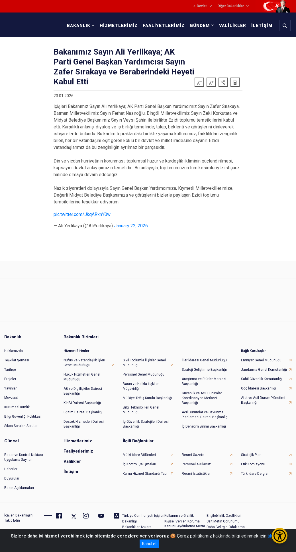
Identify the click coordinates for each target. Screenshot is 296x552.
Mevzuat (11, 398)
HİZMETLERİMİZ (119, 25)
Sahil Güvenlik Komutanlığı (262, 379)
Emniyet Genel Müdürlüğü (261, 360)
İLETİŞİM (261, 25)
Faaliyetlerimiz (78, 451)
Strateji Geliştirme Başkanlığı (204, 370)
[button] (223, 82)
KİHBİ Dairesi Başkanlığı (82, 403)
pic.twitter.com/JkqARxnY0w (82, 214)
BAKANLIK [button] (78, 25)
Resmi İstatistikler (196, 474)
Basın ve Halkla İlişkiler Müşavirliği (141, 386)
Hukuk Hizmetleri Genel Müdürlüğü (82, 376)
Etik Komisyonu (253, 464)
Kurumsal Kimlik (17, 407)
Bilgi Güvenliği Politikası (23, 416)
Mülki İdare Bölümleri (139, 455)
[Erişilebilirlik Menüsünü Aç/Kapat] (279, 535)
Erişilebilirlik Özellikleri (224, 516)
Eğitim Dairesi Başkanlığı (83, 412)
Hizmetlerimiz (78, 440)
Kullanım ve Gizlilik (179, 516)
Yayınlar (10, 388)
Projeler (10, 379)
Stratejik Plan (251, 455)
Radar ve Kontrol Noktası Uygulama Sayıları (23, 457)
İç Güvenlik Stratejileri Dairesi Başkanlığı (146, 424)
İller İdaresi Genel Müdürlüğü (204, 360)
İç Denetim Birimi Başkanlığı (204, 426)
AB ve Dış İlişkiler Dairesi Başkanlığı (83, 391)
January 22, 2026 (131, 225)
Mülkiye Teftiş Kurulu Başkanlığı (147, 398)
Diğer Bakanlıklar (231, 6)
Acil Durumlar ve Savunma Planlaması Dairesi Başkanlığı (205, 414)
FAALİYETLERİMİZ (164, 25)
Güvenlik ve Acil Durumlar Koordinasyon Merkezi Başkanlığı (202, 398)
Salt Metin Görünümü (223, 521)
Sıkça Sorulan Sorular (21, 426)
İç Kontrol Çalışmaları (139, 464)
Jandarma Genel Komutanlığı (264, 370)
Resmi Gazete (193, 455)
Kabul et (149, 543)
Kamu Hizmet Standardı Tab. (145, 474)
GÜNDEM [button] (200, 25)
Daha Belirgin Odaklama (226, 527)
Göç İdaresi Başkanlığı (258, 388)
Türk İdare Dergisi (254, 474)
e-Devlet (200, 6)
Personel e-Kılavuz (196, 464)
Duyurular (11, 478)
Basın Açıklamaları (19, 488)
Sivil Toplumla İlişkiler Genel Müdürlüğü (144, 362)
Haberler (10, 469)
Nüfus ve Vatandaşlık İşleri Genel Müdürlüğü (84, 362)
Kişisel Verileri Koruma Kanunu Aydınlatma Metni (184, 523)
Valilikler (72, 461)
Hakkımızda (13, 351)
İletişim (71, 471)
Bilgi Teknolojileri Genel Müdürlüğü (141, 409)
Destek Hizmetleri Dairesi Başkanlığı (84, 424)
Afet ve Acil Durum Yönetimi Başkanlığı (263, 400)
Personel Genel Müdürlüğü (143, 374)
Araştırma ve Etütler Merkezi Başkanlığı (204, 381)
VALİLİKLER (232, 25)
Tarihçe (10, 370)
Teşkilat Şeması (16, 360)
